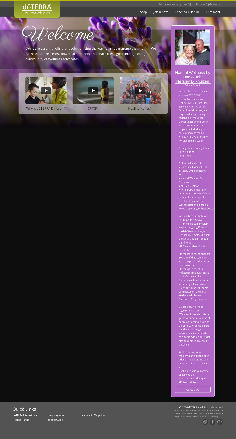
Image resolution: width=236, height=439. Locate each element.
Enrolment (213, 12)
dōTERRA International (25, 415)
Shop (143, 12)
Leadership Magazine (93, 415)
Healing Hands (21, 419)
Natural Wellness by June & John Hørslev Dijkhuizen (189, 4)
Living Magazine (55, 415)
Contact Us (192, 389)
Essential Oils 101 (187, 12)
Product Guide (55, 419)
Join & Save (161, 12)
